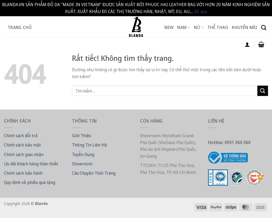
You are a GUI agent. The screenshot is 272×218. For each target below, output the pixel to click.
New (168, 27)
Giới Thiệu (81, 136)
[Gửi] (262, 91)
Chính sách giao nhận (24, 154)
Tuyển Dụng (83, 154)
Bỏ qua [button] (200, 11)
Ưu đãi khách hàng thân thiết (31, 164)
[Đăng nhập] (247, 44)
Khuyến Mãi (244, 27)
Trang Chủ (20, 27)
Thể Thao (217, 27)
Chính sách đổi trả (20, 136)
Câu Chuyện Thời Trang (94, 173)
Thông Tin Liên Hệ (89, 145)
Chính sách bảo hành (23, 173)
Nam (183, 27)
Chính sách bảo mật (22, 145)
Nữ (199, 27)
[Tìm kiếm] (263, 27)
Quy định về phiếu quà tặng (29, 182)
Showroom (82, 164)
